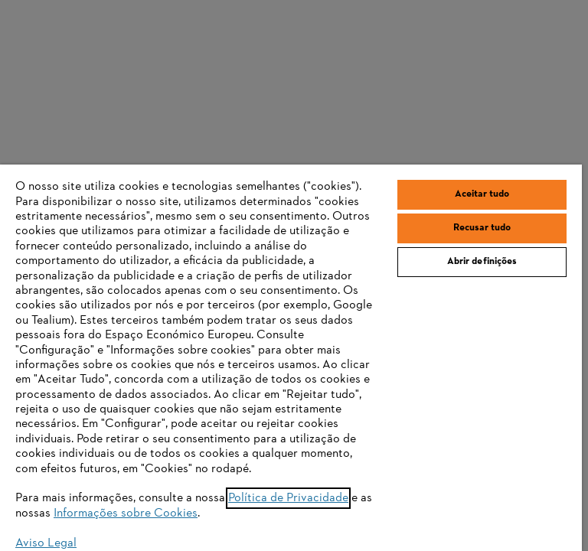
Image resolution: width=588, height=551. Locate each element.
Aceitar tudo (482, 194)
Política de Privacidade (288, 498)
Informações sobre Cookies (126, 513)
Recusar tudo (482, 228)
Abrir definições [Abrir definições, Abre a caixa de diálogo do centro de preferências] (482, 262)
